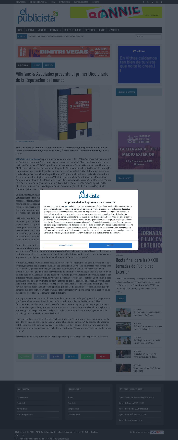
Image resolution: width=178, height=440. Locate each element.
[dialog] (89, 220)
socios (67, 206)
